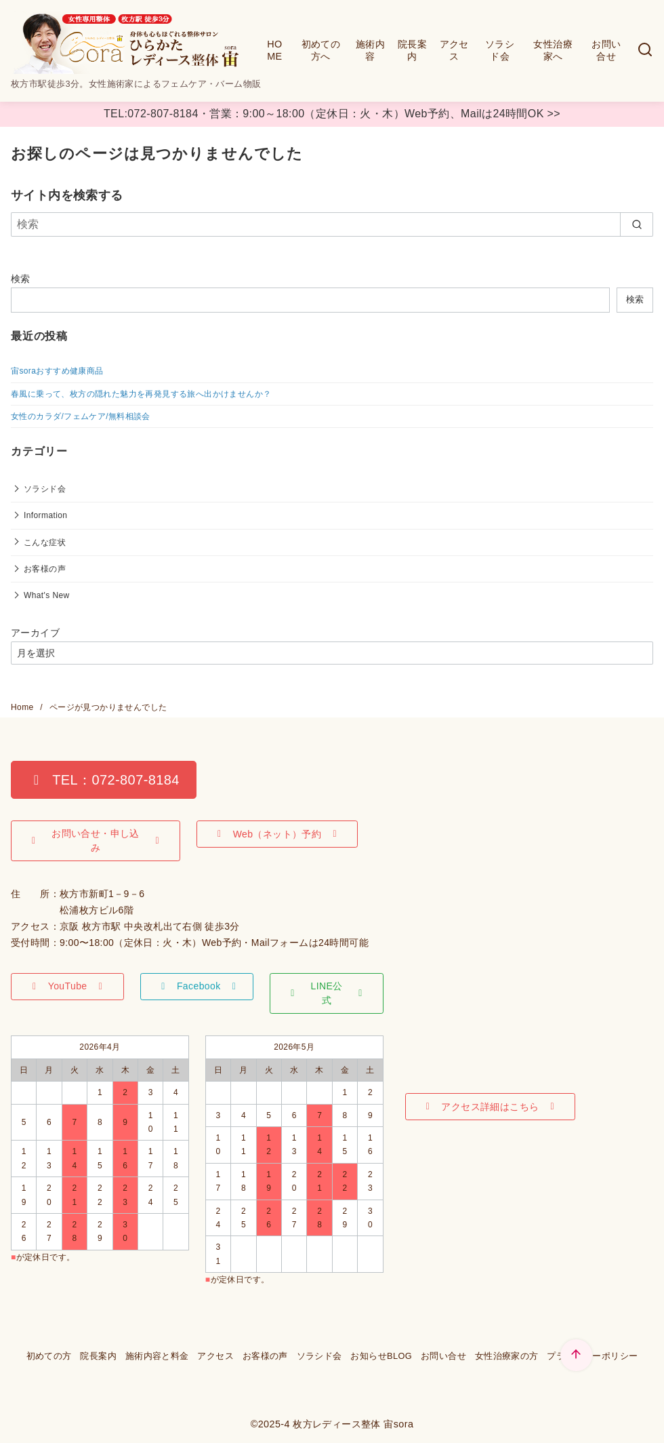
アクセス (454, 50)
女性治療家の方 (507, 1356)
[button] (103, 780)
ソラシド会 (499, 50)
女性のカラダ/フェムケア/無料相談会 (80, 416)
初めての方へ (321, 50)
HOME (274, 50)
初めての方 (49, 1356)
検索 (20, 278)
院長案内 (412, 50)
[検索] (645, 50)
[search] (636, 224)
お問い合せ (606, 50)
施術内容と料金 (157, 1356)
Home (23, 707)
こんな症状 (45, 542)
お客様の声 (45, 569)
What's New (47, 595)
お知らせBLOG (381, 1356)
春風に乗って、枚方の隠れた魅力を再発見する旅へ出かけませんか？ (141, 394)
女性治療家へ (553, 50)
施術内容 (370, 50)
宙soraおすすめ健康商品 (57, 371)
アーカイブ (35, 632)
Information (45, 515)
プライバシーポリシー (592, 1356)
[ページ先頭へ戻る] (576, 1355)
